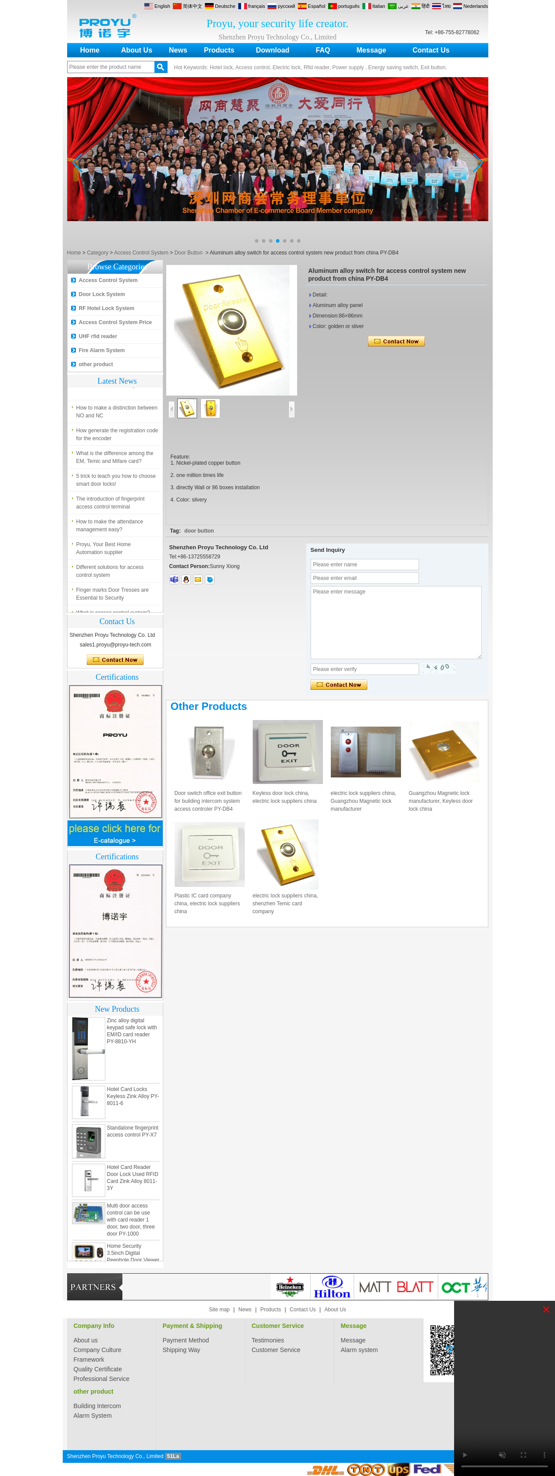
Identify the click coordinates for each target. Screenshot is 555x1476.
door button (199, 531)
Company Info (94, 1325)
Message (372, 50)
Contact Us (430, 50)
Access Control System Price (115, 322)
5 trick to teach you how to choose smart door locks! (116, 482)
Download (272, 50)
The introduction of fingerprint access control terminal (110, 505)
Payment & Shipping (192, 1325)
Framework (89, 1359)
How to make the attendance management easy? (109, 528)
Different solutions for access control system (110, 573)
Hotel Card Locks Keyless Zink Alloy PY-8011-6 (133, 1098)
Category (97, 253)
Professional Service (102, 1378)
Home (90, 50)
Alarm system (359, 1349)
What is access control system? (113, 387)
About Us (136, 50)
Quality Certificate (98, 1369)
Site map (219, 1310)
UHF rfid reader (98, 336)
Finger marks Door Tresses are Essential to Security (112, 596)
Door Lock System (102, 294)
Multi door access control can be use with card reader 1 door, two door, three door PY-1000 (131, 1222)
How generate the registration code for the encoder (117, 437)
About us (86, 1340)
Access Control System (141, 253)
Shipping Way (182, 1349)
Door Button (189, 253)
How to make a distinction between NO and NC (117, 414)
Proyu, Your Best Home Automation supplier (103, 551)
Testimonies (268, 1340)
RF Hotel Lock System (107, 308)
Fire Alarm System (102, 350)
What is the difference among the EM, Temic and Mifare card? (115, 459)
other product (96, 364)
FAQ (323, 50)
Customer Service (278, 1325)
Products (219, 50)
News (178, 50)
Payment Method (186, 1340)
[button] (256, 241)
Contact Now (115, 660)
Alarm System (93, 1415)
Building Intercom (97, 1405)
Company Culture (98, 1349)
